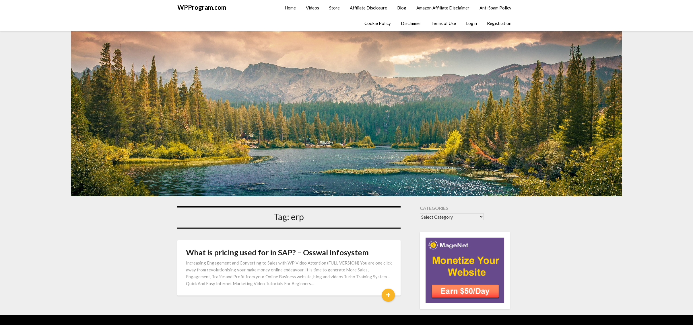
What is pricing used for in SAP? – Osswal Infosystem (277, 252)
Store (334, 7)
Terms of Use (443, 23)
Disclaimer (411, 23)
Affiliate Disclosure (368, 7)
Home (290, 7)
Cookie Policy (377, 23)
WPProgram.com (201, 7)
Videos (312, 7)
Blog (401, 7)
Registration (499, 23)
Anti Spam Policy (495, 7)
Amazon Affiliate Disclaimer (442, 7)
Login (471, 23)
